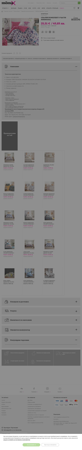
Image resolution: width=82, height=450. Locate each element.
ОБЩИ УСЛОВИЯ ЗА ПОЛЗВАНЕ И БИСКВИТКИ (16, 440)
